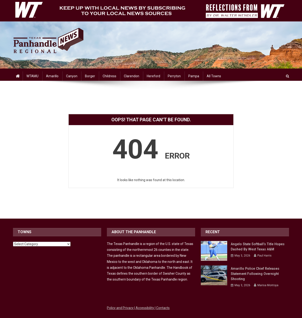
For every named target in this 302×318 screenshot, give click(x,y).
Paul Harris (264, 255)
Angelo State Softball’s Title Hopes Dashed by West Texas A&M (257, 246)
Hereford (153, 76)
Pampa (193, 76)
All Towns (214, 76)
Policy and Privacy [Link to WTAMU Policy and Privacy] (120, 308)
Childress (109, 76)
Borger (90, 76)
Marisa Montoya (267, 285)
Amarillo (52, 76)
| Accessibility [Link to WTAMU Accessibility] (144, 308)
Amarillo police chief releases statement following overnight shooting (255, 274)
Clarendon (131, 76)
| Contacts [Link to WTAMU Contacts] (162, 308)
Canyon (71, 76)
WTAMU (32, 76)
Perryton (174, 76)
